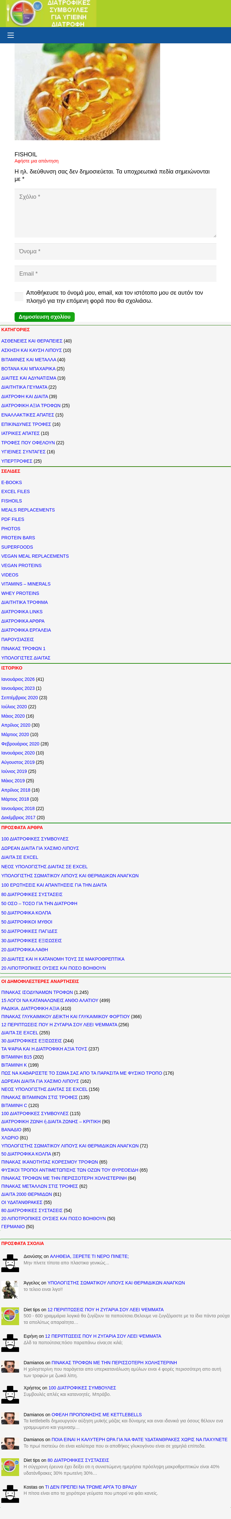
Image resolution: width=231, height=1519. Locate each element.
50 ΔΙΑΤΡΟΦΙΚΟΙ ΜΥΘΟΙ (26, 921)
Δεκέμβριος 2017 (18, 817)
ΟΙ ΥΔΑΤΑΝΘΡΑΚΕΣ (21, 1202)
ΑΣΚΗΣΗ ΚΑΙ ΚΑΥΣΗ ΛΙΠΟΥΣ (31, 350)
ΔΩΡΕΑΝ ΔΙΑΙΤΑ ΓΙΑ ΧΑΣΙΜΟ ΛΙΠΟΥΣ (40, 848)
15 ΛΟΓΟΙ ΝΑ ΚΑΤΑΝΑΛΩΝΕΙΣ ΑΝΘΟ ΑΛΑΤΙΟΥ (49, 1000)
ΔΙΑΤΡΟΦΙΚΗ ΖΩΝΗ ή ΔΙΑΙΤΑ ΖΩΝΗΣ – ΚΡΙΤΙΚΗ (51, 1121)
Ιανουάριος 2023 (18, 688)
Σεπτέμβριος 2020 (19, 697)
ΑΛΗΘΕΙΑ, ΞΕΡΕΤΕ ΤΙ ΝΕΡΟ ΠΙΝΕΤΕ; (89, 1256)
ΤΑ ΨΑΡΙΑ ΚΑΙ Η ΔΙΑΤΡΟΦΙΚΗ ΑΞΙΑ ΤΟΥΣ (44, 1048)
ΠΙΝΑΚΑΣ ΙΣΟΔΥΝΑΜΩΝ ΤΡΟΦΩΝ (37, 992)
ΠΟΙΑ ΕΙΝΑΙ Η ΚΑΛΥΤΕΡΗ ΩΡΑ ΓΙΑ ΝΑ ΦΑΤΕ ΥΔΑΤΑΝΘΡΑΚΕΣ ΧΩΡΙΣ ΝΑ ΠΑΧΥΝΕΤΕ (139, 1439)
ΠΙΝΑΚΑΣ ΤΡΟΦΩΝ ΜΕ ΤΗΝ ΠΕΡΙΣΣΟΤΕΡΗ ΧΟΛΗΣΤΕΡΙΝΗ (64, 1178)
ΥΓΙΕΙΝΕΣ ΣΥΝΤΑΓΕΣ (23, 451)
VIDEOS (9, 574)
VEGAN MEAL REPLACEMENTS (35, 556)
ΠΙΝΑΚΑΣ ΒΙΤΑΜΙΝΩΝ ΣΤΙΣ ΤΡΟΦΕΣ (39, 1097)
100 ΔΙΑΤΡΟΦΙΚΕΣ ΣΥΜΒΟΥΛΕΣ (35, 838)
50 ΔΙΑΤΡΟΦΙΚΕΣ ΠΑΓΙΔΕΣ (29, 931)
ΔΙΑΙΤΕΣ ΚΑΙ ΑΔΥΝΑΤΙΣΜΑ (28, 378)
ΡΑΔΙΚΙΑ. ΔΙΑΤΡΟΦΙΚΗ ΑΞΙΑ (30, 1008)
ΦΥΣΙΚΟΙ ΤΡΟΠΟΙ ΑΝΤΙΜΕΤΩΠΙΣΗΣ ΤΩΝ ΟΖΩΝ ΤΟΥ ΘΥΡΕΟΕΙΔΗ (69, 1170)
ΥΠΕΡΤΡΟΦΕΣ (16, 461)
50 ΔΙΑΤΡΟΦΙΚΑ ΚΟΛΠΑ (26, 912)
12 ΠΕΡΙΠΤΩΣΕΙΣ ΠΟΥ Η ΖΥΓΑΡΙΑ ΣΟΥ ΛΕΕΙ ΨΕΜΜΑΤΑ (59, 1024)
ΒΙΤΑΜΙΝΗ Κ (14, 1065)
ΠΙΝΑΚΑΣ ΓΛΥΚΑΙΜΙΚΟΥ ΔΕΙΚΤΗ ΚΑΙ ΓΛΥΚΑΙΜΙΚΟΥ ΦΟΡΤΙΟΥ (65, 1016)
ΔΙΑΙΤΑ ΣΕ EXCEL (19, 857)
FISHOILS (11, 500)
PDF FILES (12, 519)
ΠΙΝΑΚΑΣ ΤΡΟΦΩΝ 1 (23, 648)
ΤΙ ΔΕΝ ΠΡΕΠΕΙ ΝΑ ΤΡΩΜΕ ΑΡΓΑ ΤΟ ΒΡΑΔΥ (91, 1487)
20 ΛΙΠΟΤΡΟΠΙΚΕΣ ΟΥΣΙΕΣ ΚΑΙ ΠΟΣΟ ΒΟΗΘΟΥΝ (53, 968)
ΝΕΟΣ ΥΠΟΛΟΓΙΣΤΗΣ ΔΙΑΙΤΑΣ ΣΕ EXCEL (44, 866)
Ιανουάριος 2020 (18, 752)
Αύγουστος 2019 (18, 762)
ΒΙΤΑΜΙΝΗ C (14, 1105)
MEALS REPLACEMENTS (28, 509)
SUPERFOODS (17, 547)
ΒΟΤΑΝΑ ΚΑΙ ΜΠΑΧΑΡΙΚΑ (28, 368)
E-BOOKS (11, 482)
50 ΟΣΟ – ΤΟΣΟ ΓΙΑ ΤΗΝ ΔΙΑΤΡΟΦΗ (39, 903)
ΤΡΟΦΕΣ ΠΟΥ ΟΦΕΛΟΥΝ (28, 442)
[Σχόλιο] (115, 213)
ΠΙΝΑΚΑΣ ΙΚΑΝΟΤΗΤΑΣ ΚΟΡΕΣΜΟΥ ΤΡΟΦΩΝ (49, 1162)
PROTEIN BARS (18, 537)
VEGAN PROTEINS (21, 565)
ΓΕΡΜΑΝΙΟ (13, 1226)
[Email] (115, 274)
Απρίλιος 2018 (15, 790)
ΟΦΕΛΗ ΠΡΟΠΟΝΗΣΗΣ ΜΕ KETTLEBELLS (96, 1414)
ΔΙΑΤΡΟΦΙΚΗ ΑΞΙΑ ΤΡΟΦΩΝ (30, 405)
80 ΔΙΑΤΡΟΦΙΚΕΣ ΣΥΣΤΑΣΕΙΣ (31, 894)
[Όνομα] (115, 251)
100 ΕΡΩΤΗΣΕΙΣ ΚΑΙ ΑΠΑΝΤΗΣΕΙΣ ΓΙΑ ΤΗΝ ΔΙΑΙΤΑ (54, 885)
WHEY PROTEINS (20, 593)
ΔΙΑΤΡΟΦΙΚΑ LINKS (22, 611)
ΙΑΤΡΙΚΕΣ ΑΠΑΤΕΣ (20, 433)
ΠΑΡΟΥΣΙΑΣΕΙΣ (17, 639)
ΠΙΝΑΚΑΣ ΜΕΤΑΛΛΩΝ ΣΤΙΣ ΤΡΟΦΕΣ (39, 1186)
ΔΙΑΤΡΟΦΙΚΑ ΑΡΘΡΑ (23, 621)
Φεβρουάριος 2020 (20, 743)
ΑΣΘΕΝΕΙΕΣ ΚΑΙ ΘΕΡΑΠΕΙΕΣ (31, 340)
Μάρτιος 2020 (15, 734)
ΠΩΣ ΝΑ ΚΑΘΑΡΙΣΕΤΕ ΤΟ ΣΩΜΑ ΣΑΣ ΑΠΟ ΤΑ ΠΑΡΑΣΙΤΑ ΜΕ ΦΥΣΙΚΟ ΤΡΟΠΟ (81, 1073)
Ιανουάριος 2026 (18, 679)
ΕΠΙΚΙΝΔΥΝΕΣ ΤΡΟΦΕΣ (26, 424)
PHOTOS (10, 528)
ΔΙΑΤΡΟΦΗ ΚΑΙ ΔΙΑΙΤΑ (24, 396)
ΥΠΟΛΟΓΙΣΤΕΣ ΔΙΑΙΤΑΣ (25, 657)
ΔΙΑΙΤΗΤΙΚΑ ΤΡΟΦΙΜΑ (24, 602)
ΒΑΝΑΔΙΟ (11, 1129)
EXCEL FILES (15, 491)
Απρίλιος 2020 (15, 725)
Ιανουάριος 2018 (18, 808)
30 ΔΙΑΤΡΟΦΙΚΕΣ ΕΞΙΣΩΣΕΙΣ (31, 940)
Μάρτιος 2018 (15, 799)
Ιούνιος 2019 (14, 771)
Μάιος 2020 (13, 716)
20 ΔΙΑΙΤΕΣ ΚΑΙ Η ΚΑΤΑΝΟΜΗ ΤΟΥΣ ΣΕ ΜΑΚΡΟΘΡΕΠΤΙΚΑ (63, 959)
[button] (11, 35)
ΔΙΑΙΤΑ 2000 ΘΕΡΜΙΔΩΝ (26, 1194)
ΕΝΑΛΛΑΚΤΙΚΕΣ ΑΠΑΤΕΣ (27, 414)
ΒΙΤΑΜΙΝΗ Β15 (16, 1057)
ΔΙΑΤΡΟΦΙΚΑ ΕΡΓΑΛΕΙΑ (26, 630)
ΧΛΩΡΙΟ (9, 1137)
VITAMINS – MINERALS (25, 583)
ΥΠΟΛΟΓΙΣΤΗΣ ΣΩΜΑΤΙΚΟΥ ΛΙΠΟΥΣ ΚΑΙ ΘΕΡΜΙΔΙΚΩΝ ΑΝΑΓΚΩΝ (70, 875)
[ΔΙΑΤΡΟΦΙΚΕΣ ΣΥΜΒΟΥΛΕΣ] (51, 13)
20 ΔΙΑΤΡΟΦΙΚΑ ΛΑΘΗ (24, 949)
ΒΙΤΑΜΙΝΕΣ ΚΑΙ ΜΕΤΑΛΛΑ (28, 359)
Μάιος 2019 (13, 780)
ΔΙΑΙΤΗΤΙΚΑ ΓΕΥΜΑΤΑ (24, 387)
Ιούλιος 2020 (14, 706)
